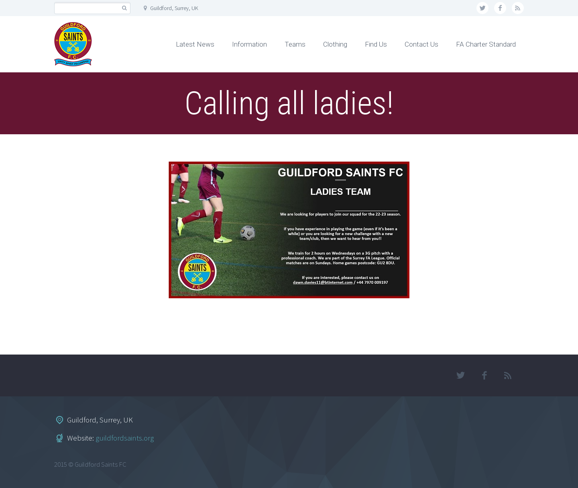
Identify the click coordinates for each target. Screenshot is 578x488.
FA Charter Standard (486, 44)
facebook (500, 8)
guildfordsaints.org (125, 438)
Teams (295, 44)
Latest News (195, 44)
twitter (482, 8)
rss (518, 8)
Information (249, 44)
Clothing (335, 44)
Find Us (376, 44)
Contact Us (421, 44)
